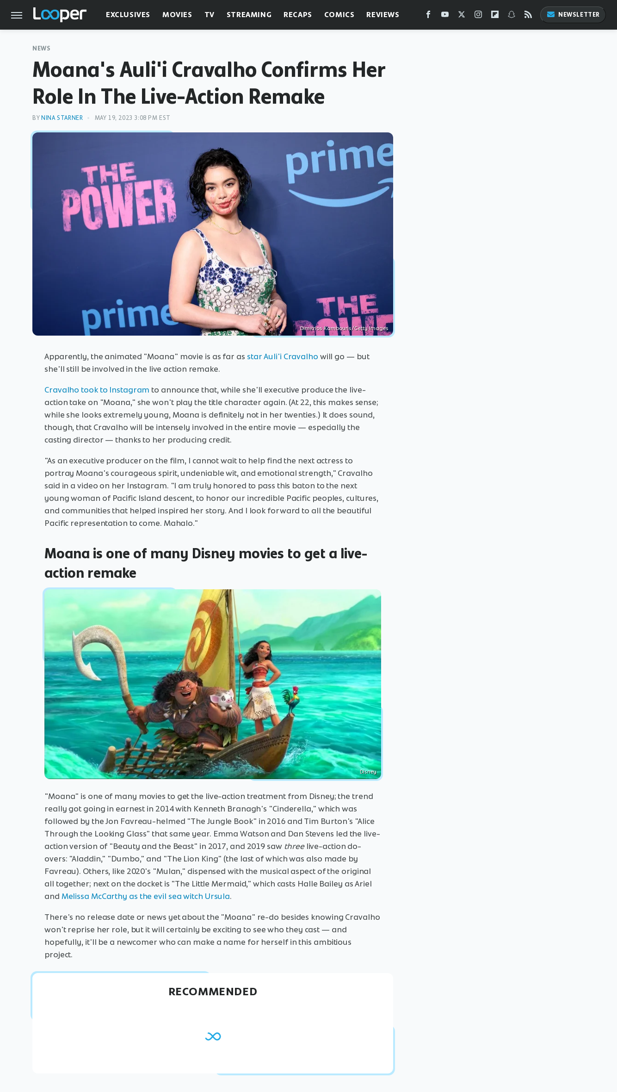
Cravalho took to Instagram (96, 389)
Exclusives (128, 14)
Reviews (382, 14)
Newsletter (573, 15)
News (41, 48)
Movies (177, 14)
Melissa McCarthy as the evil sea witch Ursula (146, 896)
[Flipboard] (495, 16)
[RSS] (528, 16)
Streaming (249, 14)
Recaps (298, 14)
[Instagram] (478, 16)
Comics (339, 14)
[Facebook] (428, 16)
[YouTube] (445, 16)
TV (209, 14)
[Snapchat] (511, 16)
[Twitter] (461, 16)
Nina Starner (62, 118)
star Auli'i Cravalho (282, 356)
